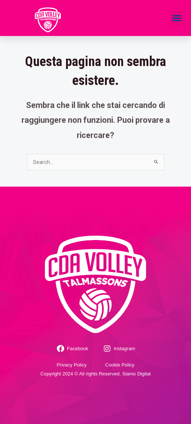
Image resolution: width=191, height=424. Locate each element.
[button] (177, 18)
